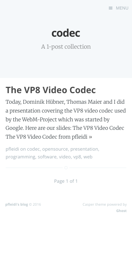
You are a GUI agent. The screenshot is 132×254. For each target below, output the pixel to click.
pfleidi (12, 149)
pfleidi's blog (16, 204)
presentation (84, 149)
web (88, 156)
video (65, 156)
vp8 (77, 156)
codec (33, 149)
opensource (55, 149)
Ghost (121, 210)
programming (20, 156)
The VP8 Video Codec (51, 90)
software (47, 156)
